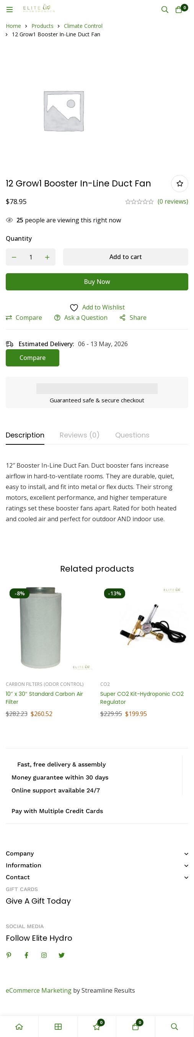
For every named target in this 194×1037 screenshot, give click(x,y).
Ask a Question (86, 317)
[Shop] (58, 1026)
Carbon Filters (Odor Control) (45, 684)
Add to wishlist (179, 183)
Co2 (105, 684)
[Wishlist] (97, 1026)
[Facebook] (26, 955)
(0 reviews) (173, 201)
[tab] (25, 435)
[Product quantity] (30, 257)
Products (42, 25)
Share (138, 317)
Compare (29, 317)
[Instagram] (44, 955)
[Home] (19, 1026)
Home (13, 25)
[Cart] (179, 9)
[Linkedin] (9, 955)
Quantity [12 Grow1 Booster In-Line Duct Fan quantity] (19, 238)
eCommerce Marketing (39, 990)
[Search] (165, 9)
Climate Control (83, 25)
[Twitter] (62, 955)
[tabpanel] (97, 502)
